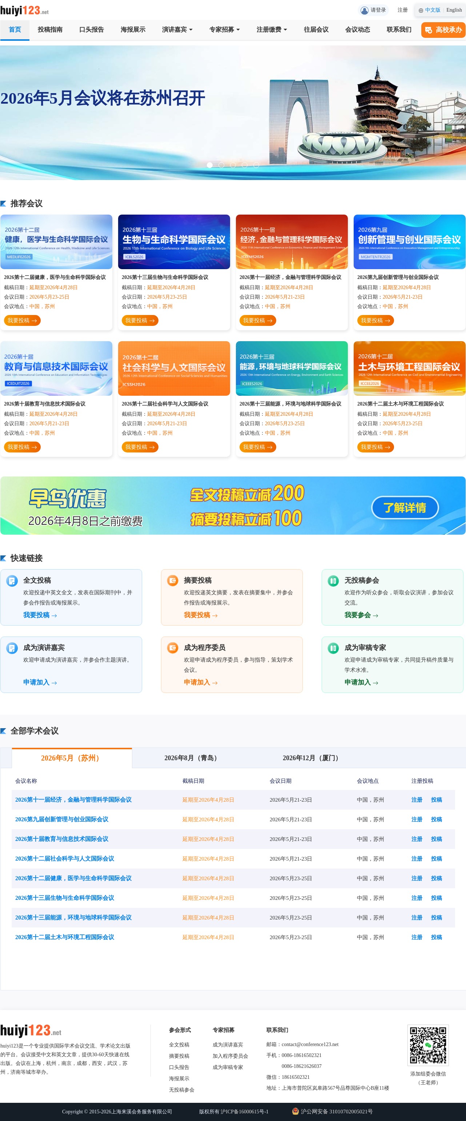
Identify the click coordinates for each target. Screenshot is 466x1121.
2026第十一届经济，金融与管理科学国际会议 (290, 277)
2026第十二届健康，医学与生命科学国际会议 (55, 277)
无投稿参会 (181, 1090)
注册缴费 (272, 29)
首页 (15, 29)
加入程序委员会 (230, 1056)
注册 (403, 10)
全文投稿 (179, 1045)
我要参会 (361, 615)
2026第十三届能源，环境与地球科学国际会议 (290, 404)
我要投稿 (22, 321)
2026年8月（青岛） (192, 758)
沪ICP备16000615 (240, 1111)
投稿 (436, 800)
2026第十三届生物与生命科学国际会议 (165, 277)
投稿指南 (50, 29)
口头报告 (91, 29)
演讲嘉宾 (177, 29)
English (454, 10)
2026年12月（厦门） (312, 758)
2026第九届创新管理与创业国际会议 (398, 277)
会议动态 (357, 29)
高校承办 (443, 29)
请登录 (373, 11)
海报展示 (133, 29)
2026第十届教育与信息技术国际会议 (44, 404)
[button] (210, 165)
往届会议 (316, 29)
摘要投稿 (179, 1056)
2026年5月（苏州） (72, 758)
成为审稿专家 (228, 1067)
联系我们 (399, 29)
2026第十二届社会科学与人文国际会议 (165, 404)
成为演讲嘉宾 (228, 1045)
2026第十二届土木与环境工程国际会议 (400, 404)
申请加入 (40, 682)
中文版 (433, 10)
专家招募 (224, 29)
